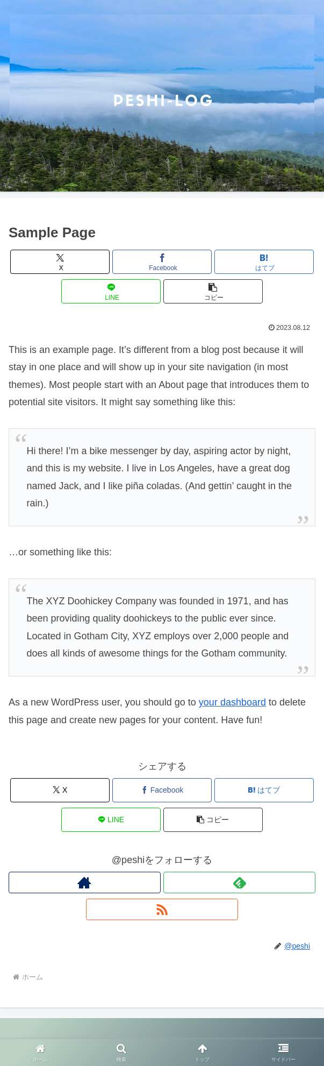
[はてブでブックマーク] (264, 262)
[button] (213, 291)
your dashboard (232, 702)
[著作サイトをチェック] (85, 882)
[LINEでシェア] (111, 291)
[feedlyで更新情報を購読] (239, 882)
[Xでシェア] (60, 262)
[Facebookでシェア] (162, 262)
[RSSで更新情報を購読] (162, 909)
